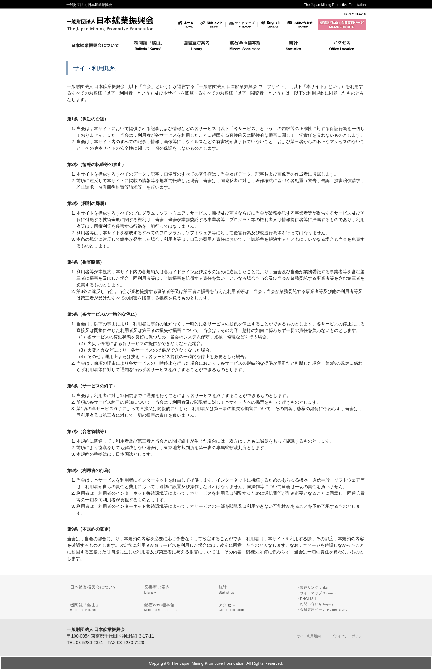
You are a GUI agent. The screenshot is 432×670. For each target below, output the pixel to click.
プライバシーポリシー (348, 636)
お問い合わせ (317, 604)
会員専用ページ (323, 609)
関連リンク (314, 587)
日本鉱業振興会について (94, 587)
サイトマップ (318, 593)
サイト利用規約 (309, 636)
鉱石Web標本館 (160, 607)
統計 (226, 589)
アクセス (232, 607)
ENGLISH (308, 598)
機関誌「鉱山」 (85, 607)
